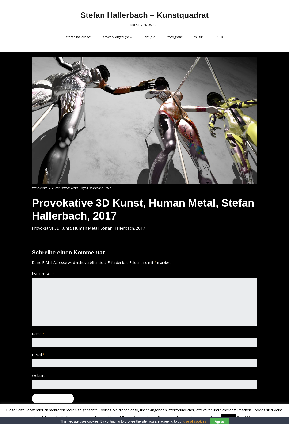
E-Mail (38, 354)
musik (198, 37)
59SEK (218, 37)
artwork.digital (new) (118, 37)
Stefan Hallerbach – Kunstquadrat (144, 15)
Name (38, 333)
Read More (246, 417)
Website (39, 375)
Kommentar (43, 273)
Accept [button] (228, 417)
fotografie (175, 37)
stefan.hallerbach (79, 37)
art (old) (150, 37)
